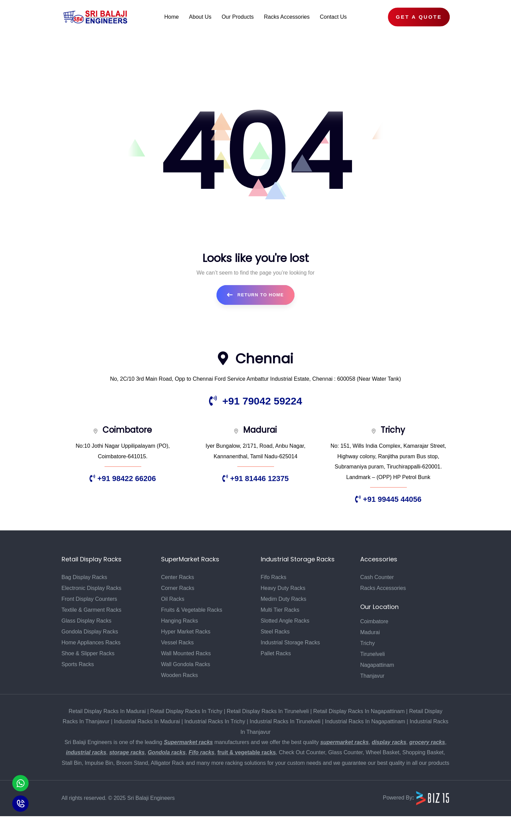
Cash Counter (377, 577)
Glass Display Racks (87, 621)
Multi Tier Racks (280, 610)
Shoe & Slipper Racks (88, 653)
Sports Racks (78, 664)
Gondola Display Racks (90, 632)
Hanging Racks (179, 621)
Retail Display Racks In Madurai (107, 711)
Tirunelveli (372, 654)
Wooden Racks (179, 675)
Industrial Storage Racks (290, 642)
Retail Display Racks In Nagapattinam (359, 711)
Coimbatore (374, 621)
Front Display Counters (89, 599)
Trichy (367, 643)
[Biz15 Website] (433, 798)
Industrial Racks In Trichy (215, 721)
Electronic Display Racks (92, 588)
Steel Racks (275, 632)
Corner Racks (177, 588)
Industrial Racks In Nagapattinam (365, 721)
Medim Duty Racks (283, 599)
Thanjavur (372, 676)
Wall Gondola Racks (185, 664)
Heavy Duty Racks (283, 588)
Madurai (370, 632)
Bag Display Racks (84, 577)
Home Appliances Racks (91, 642)
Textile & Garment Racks (92, 610)
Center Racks (177, 577)
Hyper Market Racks (185, 632)
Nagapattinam (377, 665)
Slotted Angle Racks (285, 621)
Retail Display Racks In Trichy (186, 711)
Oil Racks (172, 599)
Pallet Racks (276, 653)
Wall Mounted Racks (186, 653)
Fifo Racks (274, 577)
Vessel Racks (177, 642)
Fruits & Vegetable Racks (191, 610)
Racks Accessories (383, 588)
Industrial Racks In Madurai (147, 721)
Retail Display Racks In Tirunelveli (268, 711)
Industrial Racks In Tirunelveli (285, 721)
